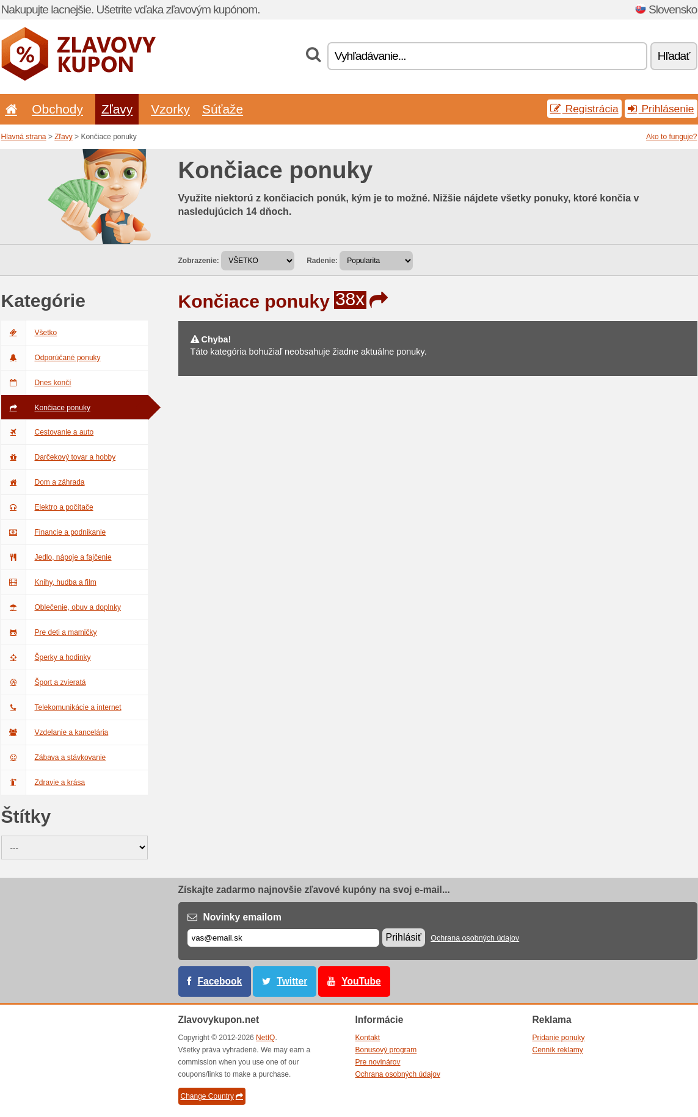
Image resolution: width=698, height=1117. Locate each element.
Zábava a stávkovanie (53, 757)
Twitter (292, 981)
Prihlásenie (661, 109)
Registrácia (584, 109)
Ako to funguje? (671, 136)
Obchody (57, 109)
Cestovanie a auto (47, 432)
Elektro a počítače (47, 507)
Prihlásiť (403, 937)
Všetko (29, 332)
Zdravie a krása (43, 782)
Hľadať (674, 55)
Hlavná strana (23, 136)
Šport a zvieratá (43, 682)
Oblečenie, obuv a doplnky (61, 607)
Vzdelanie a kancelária (55, 732)
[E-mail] (283, 938)
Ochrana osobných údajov (475, 938)
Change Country (212, 1096)
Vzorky (170, 109)
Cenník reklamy (558, 1050)
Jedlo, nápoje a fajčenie (56, 557)
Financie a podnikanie (53, 532)
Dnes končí (36, 383)
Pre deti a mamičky (49, 632)
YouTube (360, 981)
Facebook (220, 981)
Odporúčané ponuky (51, 357)
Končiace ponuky (45, 408)
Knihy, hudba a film (48, 582)
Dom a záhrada (43, 482)
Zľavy (117, 109)
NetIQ (265, 1037)
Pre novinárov (378, 1062)
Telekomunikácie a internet (61, 707)
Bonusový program (386, 1050)
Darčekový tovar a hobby (58, 457)
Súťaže (222, 109)
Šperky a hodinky (46, 657)
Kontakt (367, 1037)
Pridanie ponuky (559, 1037)
